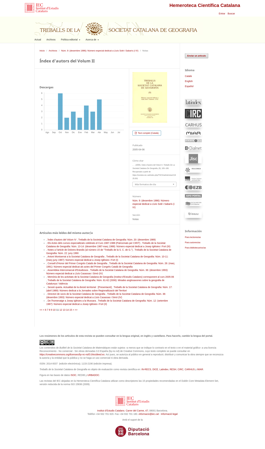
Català (188, 76)
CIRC (180, 369)
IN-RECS (146, 369)
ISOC (73, 375)
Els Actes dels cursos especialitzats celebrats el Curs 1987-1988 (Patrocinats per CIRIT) (94, 243)
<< (41, 309)
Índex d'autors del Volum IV (62, 239)
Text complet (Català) (148, 133)
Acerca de (91, 39)
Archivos (51, 39)
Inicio (42, 50)
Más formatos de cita (145, 184)
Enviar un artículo (196, 55)
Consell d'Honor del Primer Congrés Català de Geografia (78, 263)
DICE (155, 369)
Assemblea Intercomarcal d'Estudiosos (68, 270)
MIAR (200, 369)
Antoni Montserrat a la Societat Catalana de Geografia (76, 256)
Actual (37, 39)
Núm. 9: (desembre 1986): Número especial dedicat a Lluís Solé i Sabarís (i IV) (99, 50)
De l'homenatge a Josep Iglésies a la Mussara (72, 300)
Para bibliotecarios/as (195, 247)
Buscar (232, 13)
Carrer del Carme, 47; (137, 410)
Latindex (163, 369)
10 (54, 309)
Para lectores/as (193, 237)
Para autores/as (192, 242)
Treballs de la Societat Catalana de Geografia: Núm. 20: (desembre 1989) (117, 239)
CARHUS (190, 369)
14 (67, 309)
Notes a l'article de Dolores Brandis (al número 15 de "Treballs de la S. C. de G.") (90, 249)
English (189, 81)
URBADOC (93, 375)
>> (76, 309)
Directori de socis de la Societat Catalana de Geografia (77, 294)
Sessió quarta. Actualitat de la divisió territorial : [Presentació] (80, 287)
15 (70, 309)
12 (60, 309)
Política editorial (69, 39)
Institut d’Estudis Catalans (110, 410)
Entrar (222, 13)
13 (64, 309)
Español (189, 86)
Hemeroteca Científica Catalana (204, 5)
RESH (173, 369)
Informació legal (169, 414)
